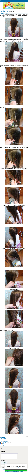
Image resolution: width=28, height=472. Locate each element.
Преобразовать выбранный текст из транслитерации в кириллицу (12, 453)
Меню (2, 0)
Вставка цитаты (11, 453)
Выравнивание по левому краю (5, 453)
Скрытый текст (10, 453)
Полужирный (1, 453)
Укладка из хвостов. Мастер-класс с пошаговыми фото (8, 440)
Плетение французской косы (4, 441)
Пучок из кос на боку (3, 438)
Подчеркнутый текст (3, 453)
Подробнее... (20, 467)
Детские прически (4, 442)
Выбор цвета (9, 453)
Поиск (27, 0)
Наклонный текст (2, 453)
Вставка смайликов (8, 453)
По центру (6, 453)
